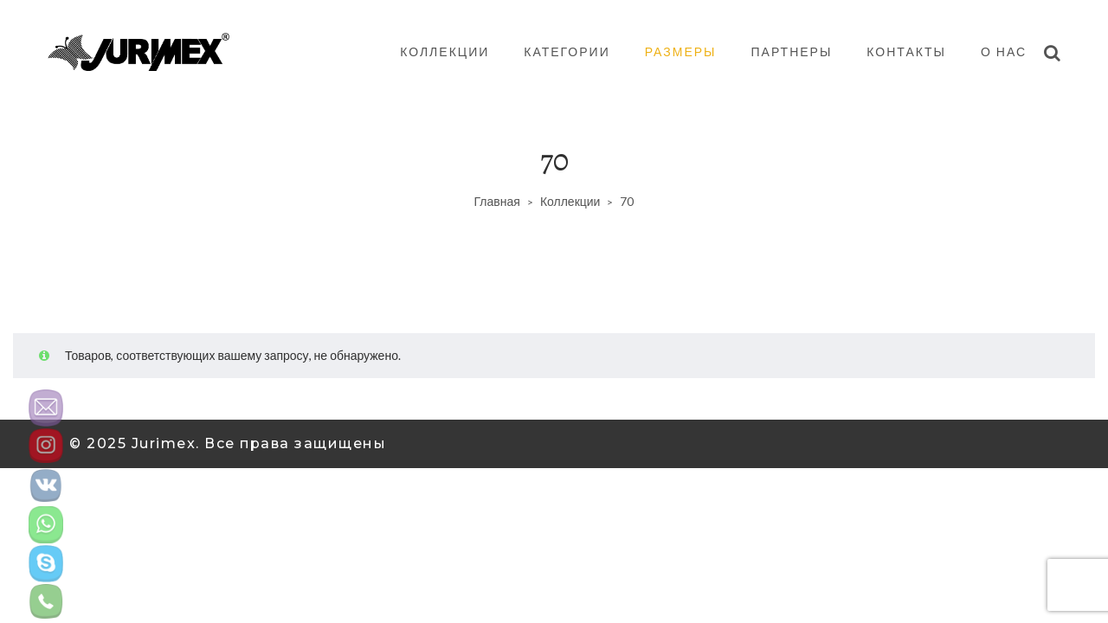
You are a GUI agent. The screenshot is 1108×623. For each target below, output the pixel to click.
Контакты (906, 51)
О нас (1004, 51)
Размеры (681, 51)
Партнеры (792, 51)
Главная (497, 201)
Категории (566, 51)
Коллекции (444, 51)
